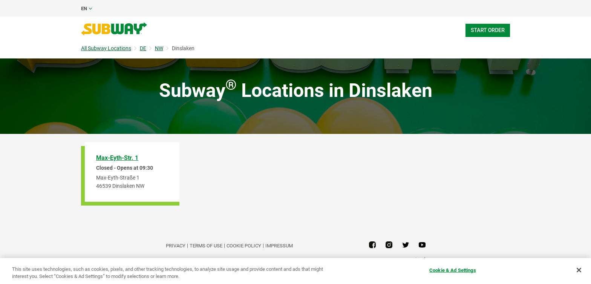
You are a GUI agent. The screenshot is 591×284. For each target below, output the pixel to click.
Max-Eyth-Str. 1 (117, 157)
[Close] (579, 270)
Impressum (279, 246)
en (84, 8)
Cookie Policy (244, 246)
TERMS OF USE (206, 246)
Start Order (488, 30)
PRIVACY (175, 246)
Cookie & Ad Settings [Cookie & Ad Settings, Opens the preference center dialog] (452, 270)
